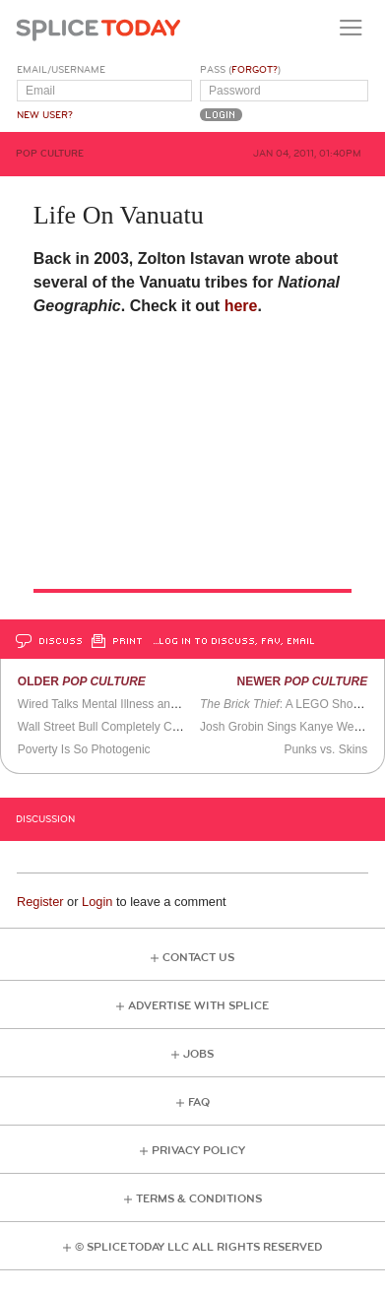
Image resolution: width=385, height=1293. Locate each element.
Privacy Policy (198, 1150)
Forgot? (254, 70)
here (241, 305)
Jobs (198, 1054)
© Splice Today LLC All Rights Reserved (198, 1247)
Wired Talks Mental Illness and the (127, 704)
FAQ (199, 1102)
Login (97, 901)
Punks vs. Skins (325, 749)
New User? (45, 115)
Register (40, 901)
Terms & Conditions (199, 1199)
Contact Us (198, 957)
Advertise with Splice (198, 1006)
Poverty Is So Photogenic (84, 749)
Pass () (240, 70)
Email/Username (61, 70)
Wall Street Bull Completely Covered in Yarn (133, 727)
